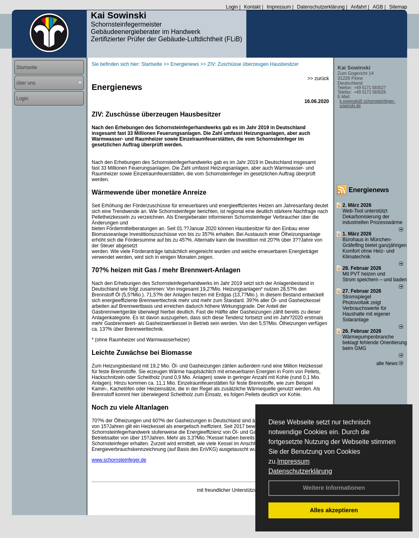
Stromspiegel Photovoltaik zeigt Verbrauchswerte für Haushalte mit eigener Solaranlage (366, 308)
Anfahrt (359, 7)
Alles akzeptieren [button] (334, 510)
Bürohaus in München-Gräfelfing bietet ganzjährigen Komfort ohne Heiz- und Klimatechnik (374, 248)
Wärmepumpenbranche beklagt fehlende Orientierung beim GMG (374, 342)
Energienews (369, 189)
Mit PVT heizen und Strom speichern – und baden (374, 276)
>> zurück (318, 78)
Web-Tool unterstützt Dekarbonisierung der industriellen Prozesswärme (372, 216)
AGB (378, 7)
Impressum (293, 461)
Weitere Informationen (334, 487)
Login (232, 7)
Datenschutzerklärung (300, 471)
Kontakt (252, 7)
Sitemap (398, 7)
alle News (389, 363)
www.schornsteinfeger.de (119, 460)
